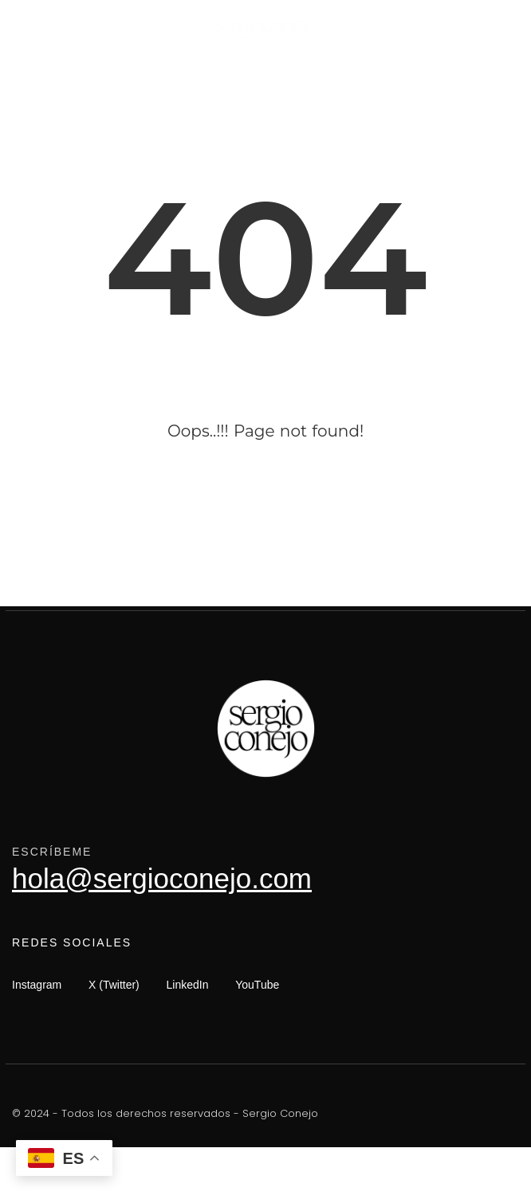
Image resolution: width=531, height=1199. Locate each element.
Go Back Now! (265, 518)
